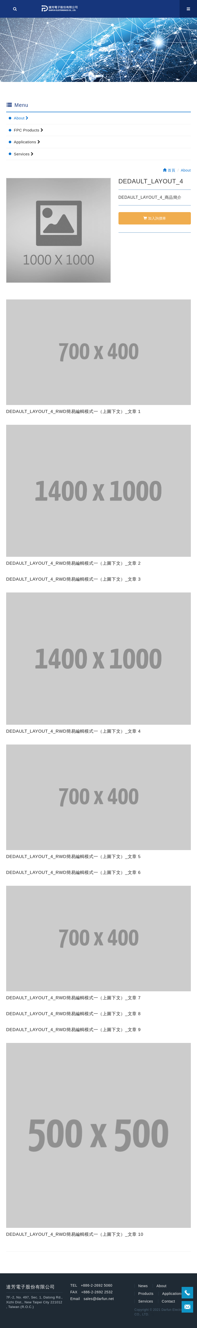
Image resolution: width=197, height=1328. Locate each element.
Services (24, 154)
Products (145, 1294)
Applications (27, 142)
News (143, 1286)
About (21, 118)
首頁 (169, 170)
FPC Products (29, 130)
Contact (168, 1301)
